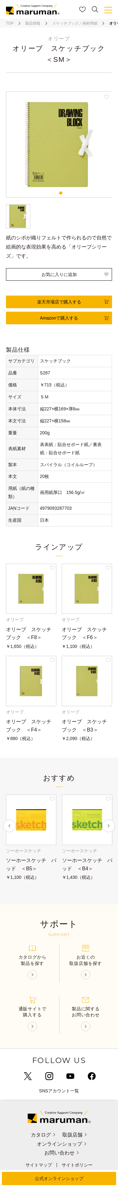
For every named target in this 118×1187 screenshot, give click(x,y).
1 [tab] (60, 193)
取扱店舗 (74, 1134)
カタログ (43, 1134)
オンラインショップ (62, 1144)
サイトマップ (38, 1165)
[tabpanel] (59, 144)
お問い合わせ (61, 1152)
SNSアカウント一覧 (59, 1090)
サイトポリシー (77, 1165)
